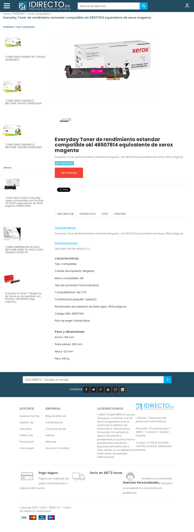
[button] (7, 5)
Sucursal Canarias (57, 448)
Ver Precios (69, 173)
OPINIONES (120, 214)
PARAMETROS (88, 214)
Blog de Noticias (55, 416)
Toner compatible (38, 14)
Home (7, 14)
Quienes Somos (29, 416)
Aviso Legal (27, 448)
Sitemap (50, 441)
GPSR (104, 214)
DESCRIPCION (65, 214)
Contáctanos (54, 422)
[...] (109, 6)
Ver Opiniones (64, 163)
